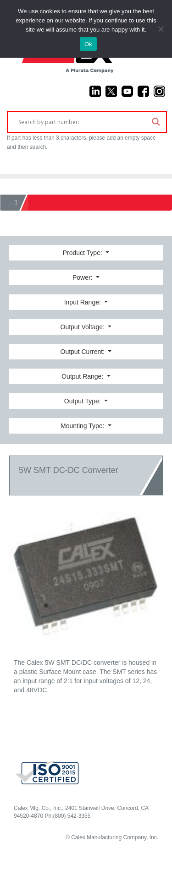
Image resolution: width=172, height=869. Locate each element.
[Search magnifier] (156, 121)
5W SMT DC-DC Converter (68, 470)
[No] (160, 28)
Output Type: (83, 401)
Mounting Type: (83, 425)
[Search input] (82, 121)
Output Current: (83, 351)
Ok (88, 44)
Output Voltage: (83, 327)
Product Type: (83, 252)
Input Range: (83, 302)
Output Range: (83, 376)
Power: (83, 277)
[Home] (16, 202)
